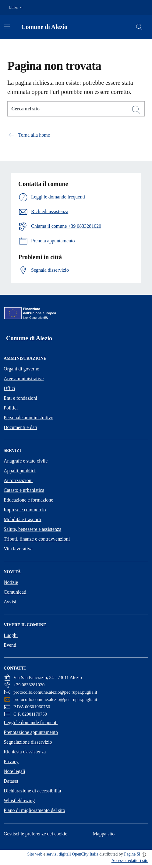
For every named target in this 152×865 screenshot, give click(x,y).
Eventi (10, 645)
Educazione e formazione (28, 499)
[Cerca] (136, 110)
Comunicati (15, 592)
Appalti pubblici (19, 470)
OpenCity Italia (85, 854)
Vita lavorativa (18, 548)
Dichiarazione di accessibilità (32, 790)
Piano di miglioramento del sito (34, 810)
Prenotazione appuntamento (31, 732)
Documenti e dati (20, 427)
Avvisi (10, 601)
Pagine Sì (132, 854)
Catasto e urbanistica (24, 490)
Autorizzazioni (18, 480)
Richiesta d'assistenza (25, 751)
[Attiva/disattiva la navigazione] (6, 26)
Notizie (11, 582)
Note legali (14, 771)
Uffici (9, 388)
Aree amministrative (24, 378)
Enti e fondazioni (20, 398)
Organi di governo (21, 368)
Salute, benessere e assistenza (32, 529)
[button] (16, 7)
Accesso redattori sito (129, 860)
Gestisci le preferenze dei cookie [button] (35, 833)
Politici (11, 407)
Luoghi (11, 635)
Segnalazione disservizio (28, 742)
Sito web (34, 854)
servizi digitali (58, 854)
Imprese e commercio (25, 509)
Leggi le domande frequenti (31, 722)
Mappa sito (104, 833)
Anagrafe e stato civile (26, 460)
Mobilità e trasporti (22, 519)
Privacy (11, 761)
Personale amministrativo (28, 417)
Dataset (11, 781)
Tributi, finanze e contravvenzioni (37, 539)
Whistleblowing (19, 800)
